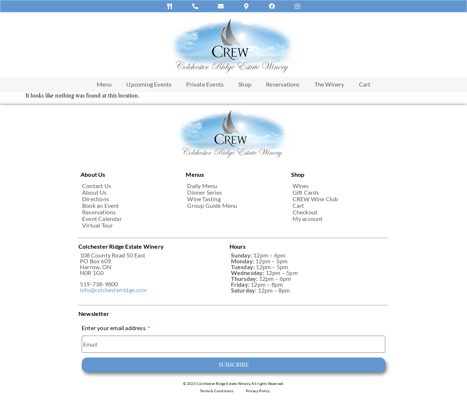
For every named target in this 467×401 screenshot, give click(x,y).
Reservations (283, 84)
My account (308, 218)
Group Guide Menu (212, 205)
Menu (104, 84)
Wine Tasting (203, 199)
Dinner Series (204, 192)
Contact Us (96, 186)
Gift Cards (306, 192)
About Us (94, 192)
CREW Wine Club (315, 199)
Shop (244, 84)
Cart (365, 84)
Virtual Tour (97, 225)
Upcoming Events (148, 84)
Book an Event (100, 205)
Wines (301, 186)
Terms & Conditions (217, 391)
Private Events (205, 84)
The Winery (329, 84)
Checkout (305, 212)
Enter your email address (114, 328)
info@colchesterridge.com (113, 289)
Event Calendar (102, 218)
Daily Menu (202, 186)
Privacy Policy (258, 391)
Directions (95, 199)
